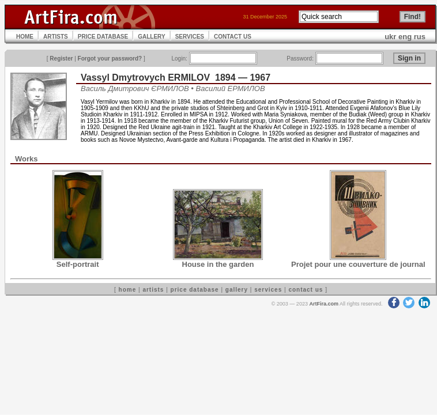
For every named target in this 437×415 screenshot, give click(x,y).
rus (419, 36)
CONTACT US (232, 36)
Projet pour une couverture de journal (358, 264)
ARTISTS (55, 36)
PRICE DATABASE (103, 36)
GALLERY (151, 36)
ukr (390, 36)
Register (61, 58)
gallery (236, 289)
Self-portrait (77, 264)
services (268, 289)
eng (405, 36)
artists (153, 289)
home (128, 289)
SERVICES (189, 36)
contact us (305, 289)
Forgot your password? (110, 58)
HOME (24, 36)
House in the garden (218, 264)
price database (195, 289)
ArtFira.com (323, 304)
